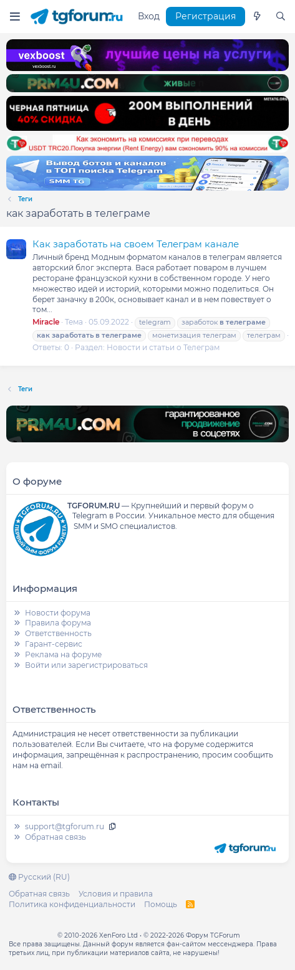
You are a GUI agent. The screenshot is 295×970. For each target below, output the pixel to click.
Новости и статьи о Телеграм (163, 347)
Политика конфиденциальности (72, 904)
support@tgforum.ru (64, 826)
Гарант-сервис (53, 644)
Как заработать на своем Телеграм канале (135, 244)
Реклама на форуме (63, 654)
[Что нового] (257, 17)
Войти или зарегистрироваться (86, 665)
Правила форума (58, 622)
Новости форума (57, 612)
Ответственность (58, 633)
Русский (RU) (39, 877)
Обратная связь (55, 837)
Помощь (160, 904)
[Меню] (14, 16)
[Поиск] (281, 17)
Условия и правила (116, 893)
